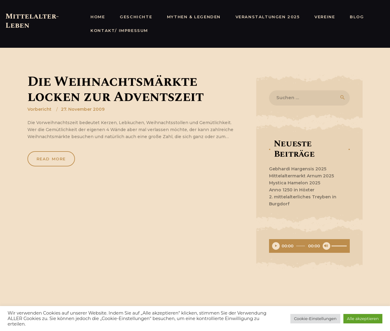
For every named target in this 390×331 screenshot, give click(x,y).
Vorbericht (39, 109)
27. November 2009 (83, 109)
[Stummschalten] (326, 246)
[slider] (339, 246)
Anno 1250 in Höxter (291, 190)
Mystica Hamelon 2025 (294, 183)
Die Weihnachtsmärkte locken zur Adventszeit (115, 90)
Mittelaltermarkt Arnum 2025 (301, 176)
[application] (309, 247)
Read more (51, 159)
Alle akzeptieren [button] (363, 318)
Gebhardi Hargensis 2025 (297, 169)
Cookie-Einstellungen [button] (315, 318)
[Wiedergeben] (276, 246)
